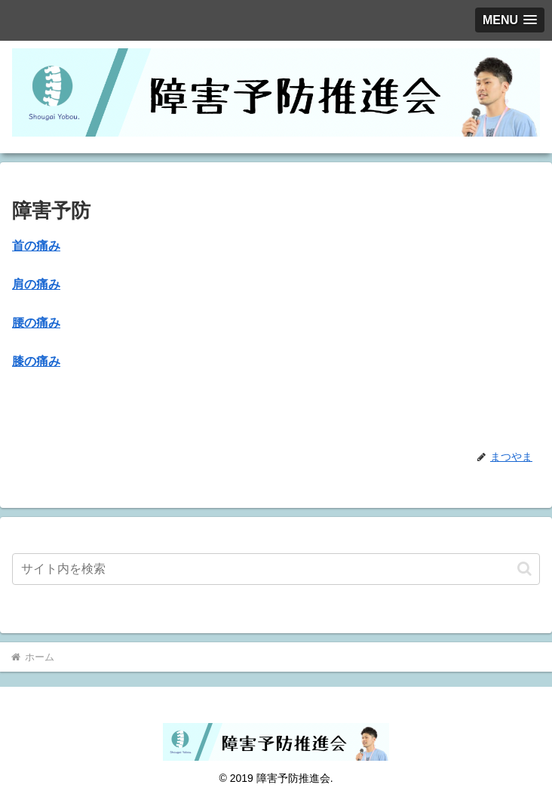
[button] (524, 568)
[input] (276, 569)
